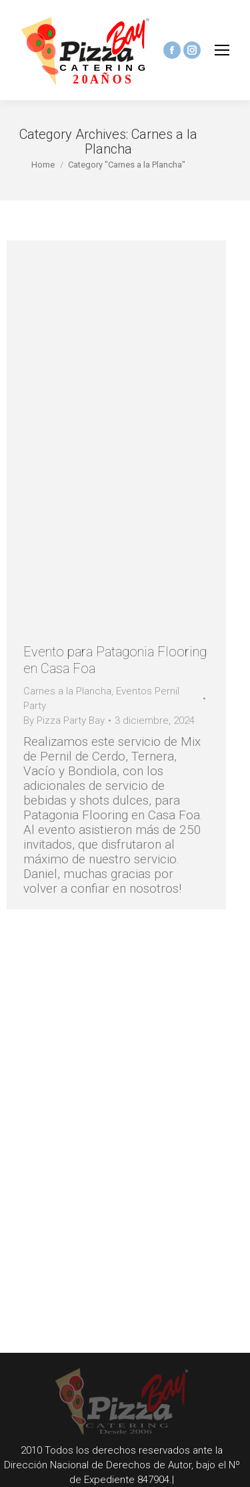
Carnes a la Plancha (67, 691)
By (64, 720)
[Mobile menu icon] (222, 50)
